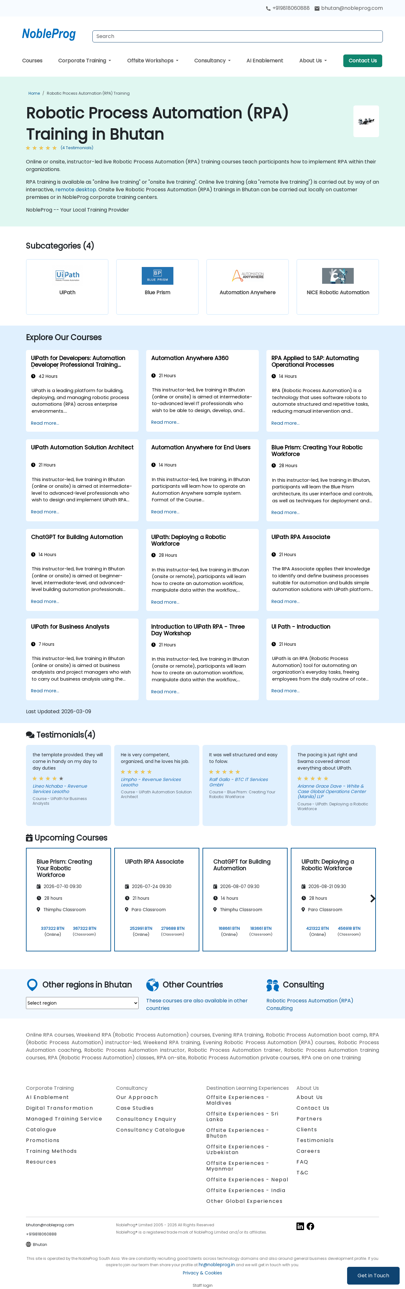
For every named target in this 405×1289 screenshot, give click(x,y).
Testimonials (315, 1140)
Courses (32, 60)
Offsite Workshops (151, 60)
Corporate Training (82, 60)
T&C (302, 1172)
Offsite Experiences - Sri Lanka (242, 1116)
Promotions (43, 1140)
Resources (41, 1161)
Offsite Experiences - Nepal (247, 1179)
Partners (309, 1118)
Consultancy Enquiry (146, 1119)
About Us (311, 60)
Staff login (203, 1285)
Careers (308, 1151)
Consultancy (210, 60)
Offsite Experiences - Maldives (238, 1100)
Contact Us (363, 60)
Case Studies (135, 1108)
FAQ (302, 1161)
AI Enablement (264, 60)
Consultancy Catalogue (150, 1129)
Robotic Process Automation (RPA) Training (88, 93)
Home (34, 93)
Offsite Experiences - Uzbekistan (238, 1149)
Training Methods (51, 1151)
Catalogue (41, 1129)
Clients (306, 1129)
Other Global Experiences (244, 1201)
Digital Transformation (59, 1108)
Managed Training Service (64, 1118)
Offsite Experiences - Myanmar (238, 1165)
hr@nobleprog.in (217, 1264)
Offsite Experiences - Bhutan (238, 1133)
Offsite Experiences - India (245, 1190)
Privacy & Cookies (202, 1273)
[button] (371, 899)
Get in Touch (373, 1275)
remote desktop (75, 189)
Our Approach (137, 1097)
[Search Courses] (237, 36)
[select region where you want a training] (82, 1003)
